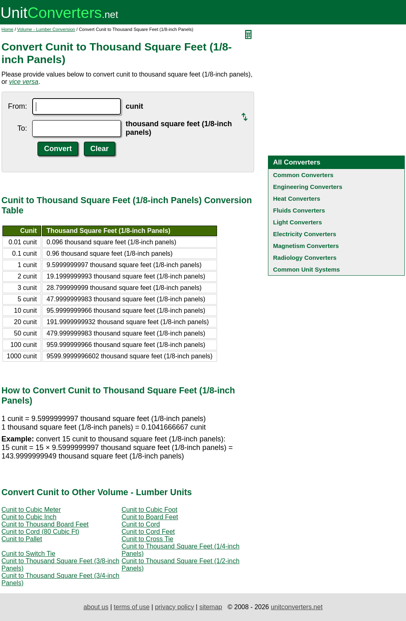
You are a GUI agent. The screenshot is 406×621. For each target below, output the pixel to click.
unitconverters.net (297, 606)
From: (17, 106)
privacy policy (174, 606)
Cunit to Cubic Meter (31, 509)
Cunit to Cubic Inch (29, 516)
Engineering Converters (307, 186)
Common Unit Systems (306, 269)
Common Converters (303, 174)
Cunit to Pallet (22, 538)
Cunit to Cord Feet (148, 531)
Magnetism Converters (306, 245)
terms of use (131, 606)
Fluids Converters (299, 210)
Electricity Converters (304, 233)
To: (22, 128)
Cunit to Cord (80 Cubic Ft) (40, 531)
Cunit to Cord (141, 524)
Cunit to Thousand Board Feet (45, 524)
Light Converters (297, 222)
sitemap (210, 606)
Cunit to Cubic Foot (150, 509)
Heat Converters (296, 198)
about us (95, 606)
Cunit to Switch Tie (29, 553)
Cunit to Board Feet (150, 516)
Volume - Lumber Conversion (46, 29)
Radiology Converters (305, 257)
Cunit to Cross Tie (147, 538)
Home (7, 29)
